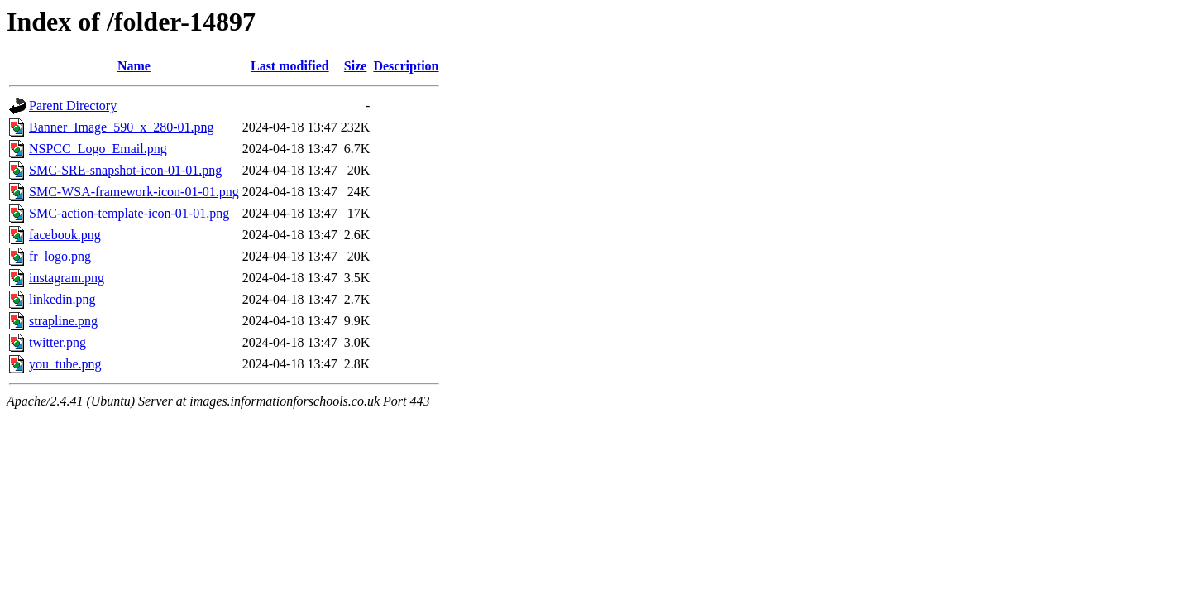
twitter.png (57, 342)
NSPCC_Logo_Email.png (98, 149)
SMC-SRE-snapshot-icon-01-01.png (125, 170)
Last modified (290, 66)
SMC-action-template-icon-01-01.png (129, 213)
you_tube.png (65, 364)
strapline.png (63, 321)
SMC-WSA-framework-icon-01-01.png (134, 192)
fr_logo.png (60, 256)
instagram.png (66, 278)
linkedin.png (62, 299)
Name (134, 66)
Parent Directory (73, 106)
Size (355, 66)
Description (405, 66)
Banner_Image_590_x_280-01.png (121, 127)
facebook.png (65, 235)
